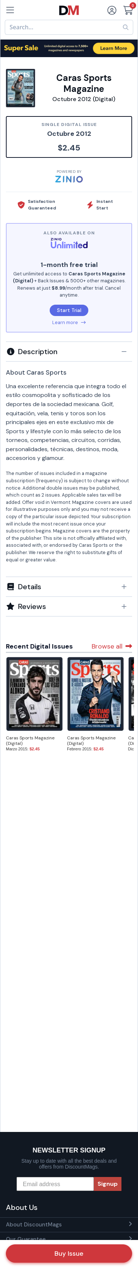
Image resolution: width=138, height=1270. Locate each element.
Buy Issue (69, 1253)
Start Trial (69, 310)
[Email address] (55, 1184)
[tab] (69, 351)
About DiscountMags (34, 1224)
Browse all (112, 646)
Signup (108, 1184)
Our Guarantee (26, 1239)
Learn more (69, 322)
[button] (69, 351)
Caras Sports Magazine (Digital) (30, 740)
